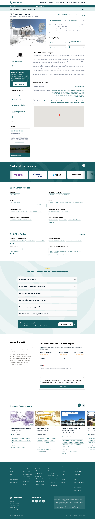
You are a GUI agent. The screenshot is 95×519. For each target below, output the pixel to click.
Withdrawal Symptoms (40, 473)
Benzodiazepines (13, 482)
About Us (76, 468)
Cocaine (11, 474)
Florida (62, 474)
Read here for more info (19, 142)
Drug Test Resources (52, 485)
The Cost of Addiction (40, 484)
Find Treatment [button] (81, 2)
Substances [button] (51, 2)
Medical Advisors (78, 477)
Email (64, 358)
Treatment (23, 9)
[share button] (82, 9)
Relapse (24, 484)
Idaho (22, 6)
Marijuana (12, 477)
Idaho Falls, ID (62, 26)
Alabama (63, 468)
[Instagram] (36, 501)
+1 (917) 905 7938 (14, 509)
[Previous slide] (80, 165)
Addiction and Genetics (40, 481)
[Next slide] (83, 165)
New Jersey (63, 482)
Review (41, 365)
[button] (58, 20)
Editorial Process (77, 471)
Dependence (38, 476)
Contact (75, 479)
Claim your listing (78, 490)
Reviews (30, 9)
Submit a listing (77, 487)
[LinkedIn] (43, 501)
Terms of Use (72, 382)
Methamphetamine (14, 479)
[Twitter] (40, 501)
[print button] (77, 9)
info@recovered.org (14, 507)
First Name (42, 358)
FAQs (34, 9)
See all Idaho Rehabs (16, 155)
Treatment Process (27, 468)
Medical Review (77, 474)
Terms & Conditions (74, 515)
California (63, 471)
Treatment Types (26, 471)
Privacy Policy (65, 515)
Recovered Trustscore (79, 482)
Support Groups (26, 481)
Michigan (63, 479)
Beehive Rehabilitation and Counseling (21, 428)
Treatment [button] (69, 2)
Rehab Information (27, 478)
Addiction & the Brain (40, 478)
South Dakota (64, 485)
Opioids (11, 471)
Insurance (16, 9)
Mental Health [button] (60, 2)
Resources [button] (43, 2)
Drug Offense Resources (53, 482)
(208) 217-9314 (79, 15)
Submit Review (62, 386)
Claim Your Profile (20, 84)
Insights (75, 485)
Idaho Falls (29, 6)
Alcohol (11, 468)
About (11, 9)
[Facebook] (33, 501)
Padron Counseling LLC (43, 428)
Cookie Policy (82, 515)
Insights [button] (75, 2)
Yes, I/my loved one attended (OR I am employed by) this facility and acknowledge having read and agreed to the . (62, 381)
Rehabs (15, 6)
